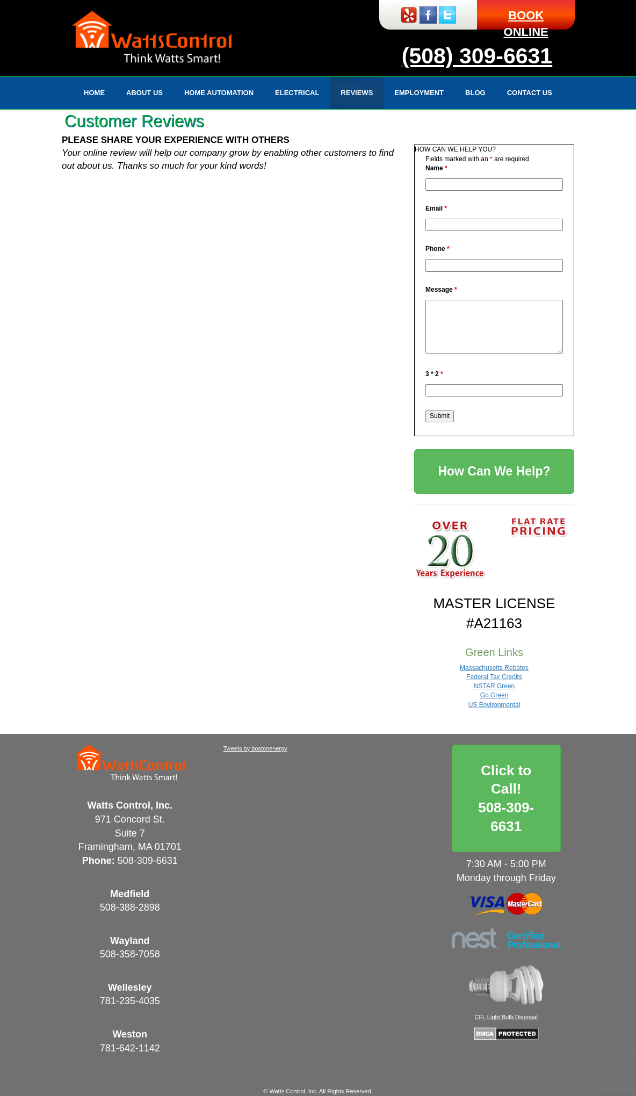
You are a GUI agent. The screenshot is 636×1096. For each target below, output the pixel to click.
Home (94, 93)
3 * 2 (434, 374)
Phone (437, 249)
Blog (475, 93)
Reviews (357, 93)
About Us (144, 93)
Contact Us (529, 93)
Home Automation (219, 93)
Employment (419, 93)
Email (436, 208)
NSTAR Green (494, 686)
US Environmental (494, 705)
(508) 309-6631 (477, 56)
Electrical (297, 93)
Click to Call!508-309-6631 (506, 798)
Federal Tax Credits (494, 677)
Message (441, 289)
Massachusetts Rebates (494, 668)
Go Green (494, 695)
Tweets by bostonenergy (255, 748)
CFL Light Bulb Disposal (506, 1017)
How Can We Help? (494, 471)
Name (436, 168)
